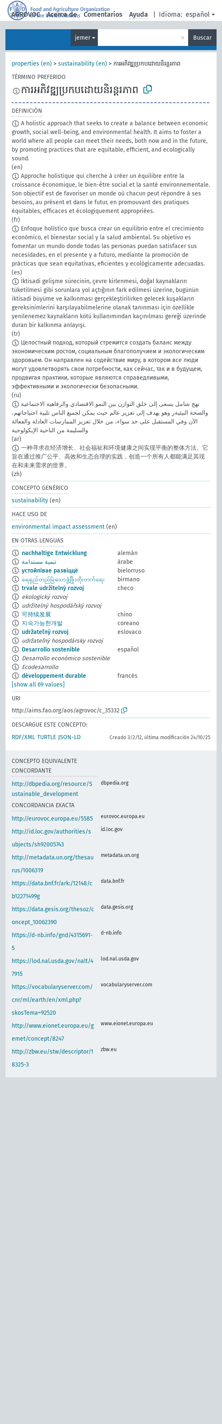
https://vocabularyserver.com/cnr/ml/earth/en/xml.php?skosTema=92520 (52, 999)
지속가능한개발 (42, 623)
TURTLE (46, 737)
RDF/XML (23, 737)
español (198, 14)
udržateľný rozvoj (45, 632)
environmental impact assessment (58, 526)
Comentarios (103, 14)
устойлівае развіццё (50, 570)
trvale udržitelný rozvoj (53, 588)
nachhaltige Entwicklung (54, 553)
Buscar (202, 37)
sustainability (30, 500)
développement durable (54, 675)
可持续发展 (36, 614)
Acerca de (62, 14)
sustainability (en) (82, 63)
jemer (82, 37)
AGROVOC (25, 14)
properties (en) (32, 63)
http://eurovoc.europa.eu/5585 (52, 818)
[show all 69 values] (38, 684)
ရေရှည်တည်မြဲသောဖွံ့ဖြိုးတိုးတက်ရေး (63, 579)
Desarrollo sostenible (51, 649)
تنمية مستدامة (39, 561)
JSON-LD (69, 737)
